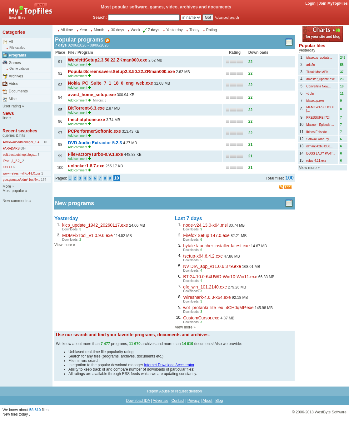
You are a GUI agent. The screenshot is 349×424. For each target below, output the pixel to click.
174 (43, 179)
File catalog (17, 47)
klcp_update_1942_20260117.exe (95, 225)
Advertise (160, 400)
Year (83, 30)
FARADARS (11, 148)
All (11, 42)
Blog (219, 400)
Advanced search (227, 17)
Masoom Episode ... (320, 124)
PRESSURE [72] (317, 117)
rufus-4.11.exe (316, 160)
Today (194, 30)
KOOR (7, 167)
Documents (18, 91)
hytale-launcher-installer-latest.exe (216, 245)
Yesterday (174, 30)
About (207, 400)
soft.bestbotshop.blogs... (20, 154)
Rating (211, 30)
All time (67, 30)
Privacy (193, 400)
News (8, 113)
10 (45, 142)
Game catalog (19, 68)
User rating (11, 106)
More (6, 186)
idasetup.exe (315, 100)
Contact (178, 400)
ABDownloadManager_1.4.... (23, 142)
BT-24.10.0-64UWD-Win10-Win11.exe (220, 276)
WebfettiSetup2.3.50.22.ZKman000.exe (107, 59)
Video (13, 83)
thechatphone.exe (86, 119)
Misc (13, 99)
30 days (117, 30)
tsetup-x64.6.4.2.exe (203, 256)
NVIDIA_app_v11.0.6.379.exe (212, 266)
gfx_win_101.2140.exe (205, 286)
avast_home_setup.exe (92, 94)
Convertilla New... (318, 86)
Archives (16, 76)
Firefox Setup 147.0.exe (206, 235)
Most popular (13, 191)
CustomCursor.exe (201, 317)
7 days (150, 30)
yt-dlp (310, 93)
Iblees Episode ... (318, 132)
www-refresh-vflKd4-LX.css (22, 173)
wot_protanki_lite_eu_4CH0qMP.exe (218, 307)
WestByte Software (331, 412)
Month (99, 30)
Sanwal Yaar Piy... (318, 139)
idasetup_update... (319, 57)
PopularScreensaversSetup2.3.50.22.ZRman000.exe (121, 71)
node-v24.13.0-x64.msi (205, 225)
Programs (17, 55)
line (5, 118)
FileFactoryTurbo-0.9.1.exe (95, 154)
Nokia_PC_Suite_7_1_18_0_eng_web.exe (110, 83)
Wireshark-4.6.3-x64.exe (207, 297)
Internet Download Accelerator (169, 365)
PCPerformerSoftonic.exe (94, 131)
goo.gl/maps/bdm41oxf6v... (21, 179)
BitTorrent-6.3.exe (86, 108)
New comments (15, 201)
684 (23, 148)
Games (15, 63)
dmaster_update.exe (320, 79)
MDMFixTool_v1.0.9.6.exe (87, 235)
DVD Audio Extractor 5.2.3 (95, 142)
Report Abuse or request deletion (174, 391)
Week (135, 30)
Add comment (77, 64)
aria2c (310, 65)
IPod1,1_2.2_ (12, 161)
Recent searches (19, 130)
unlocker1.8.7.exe (86, 165)
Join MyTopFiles (333, 3)
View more (63, 245)
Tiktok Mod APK (317, 72)
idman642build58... (319, 146)
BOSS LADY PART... (320, 153)
